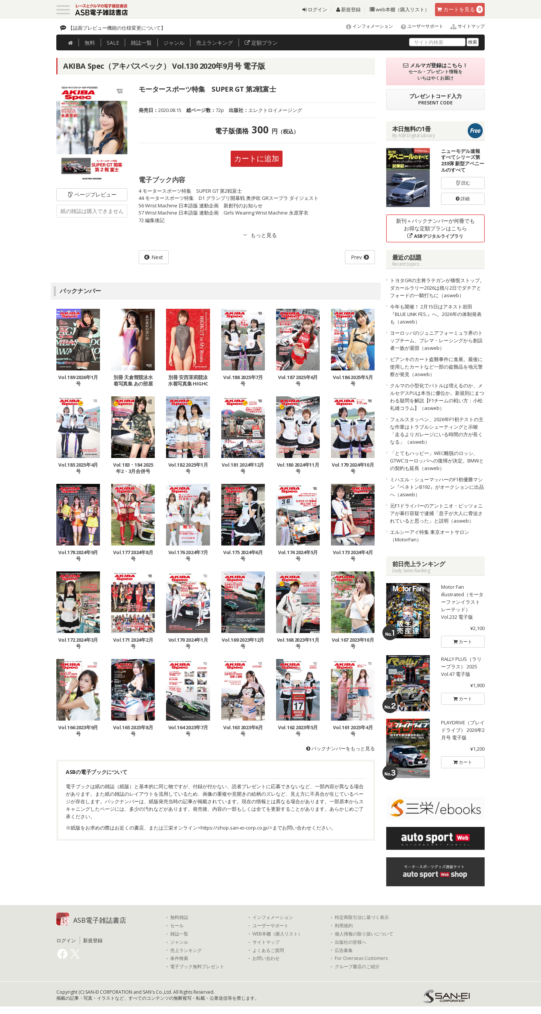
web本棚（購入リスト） (399, 9)
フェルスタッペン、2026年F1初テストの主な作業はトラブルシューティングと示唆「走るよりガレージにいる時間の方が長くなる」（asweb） (437, 430)
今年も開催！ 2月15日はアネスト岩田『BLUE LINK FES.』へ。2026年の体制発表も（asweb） (436, 314)
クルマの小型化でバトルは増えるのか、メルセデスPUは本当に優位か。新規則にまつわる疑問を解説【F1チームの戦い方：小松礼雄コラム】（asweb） (437, 396)
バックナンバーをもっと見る (340, 748)
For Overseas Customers (361, 958)
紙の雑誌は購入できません (92, 211)
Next (157, 257)
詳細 (463, 198)
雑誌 (141, 42)
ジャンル (173, 42)
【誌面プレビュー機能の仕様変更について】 (117, 27)
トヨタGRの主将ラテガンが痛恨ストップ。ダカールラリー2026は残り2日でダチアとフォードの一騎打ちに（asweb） (437, 288)
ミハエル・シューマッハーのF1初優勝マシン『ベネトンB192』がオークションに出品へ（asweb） (437, 487)
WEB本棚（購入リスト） (277, 934)
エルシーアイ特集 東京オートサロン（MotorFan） (429, 536)
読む (462, 183)
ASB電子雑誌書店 (99, 920)
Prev (356, 257)
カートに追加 (256, 158)
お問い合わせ (266, 958)
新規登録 (348, 9)
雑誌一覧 (179, 934)
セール (177, 926)
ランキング (214, 42)
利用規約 (344, 926)
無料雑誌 (179, 917)
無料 (90, 42)
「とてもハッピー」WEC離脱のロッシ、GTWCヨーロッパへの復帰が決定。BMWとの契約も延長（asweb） (437, 460)
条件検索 (179, 958)
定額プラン (261, 42)
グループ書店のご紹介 (357, 967)
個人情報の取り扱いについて (364, 934)
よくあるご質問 (268, 951)
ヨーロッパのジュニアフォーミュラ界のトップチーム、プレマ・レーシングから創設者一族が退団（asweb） (436, 340)
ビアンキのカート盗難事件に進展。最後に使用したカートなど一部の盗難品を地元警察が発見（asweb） (436, 367)
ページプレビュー (91, 194)
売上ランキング (186, 951)
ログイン (314, 9)
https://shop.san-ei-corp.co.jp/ (235, 827)
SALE (113, 42)
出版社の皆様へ (350, 942)
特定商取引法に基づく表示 (362, 917)
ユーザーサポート (418, 26)
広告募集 (344, 951)
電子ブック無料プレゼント (197, 967)
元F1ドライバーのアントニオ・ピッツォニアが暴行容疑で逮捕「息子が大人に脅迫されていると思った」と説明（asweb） (436, 513)
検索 (472, 42)
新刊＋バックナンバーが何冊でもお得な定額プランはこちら (435, 228)
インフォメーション (366, 26)
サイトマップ (464, 26)
